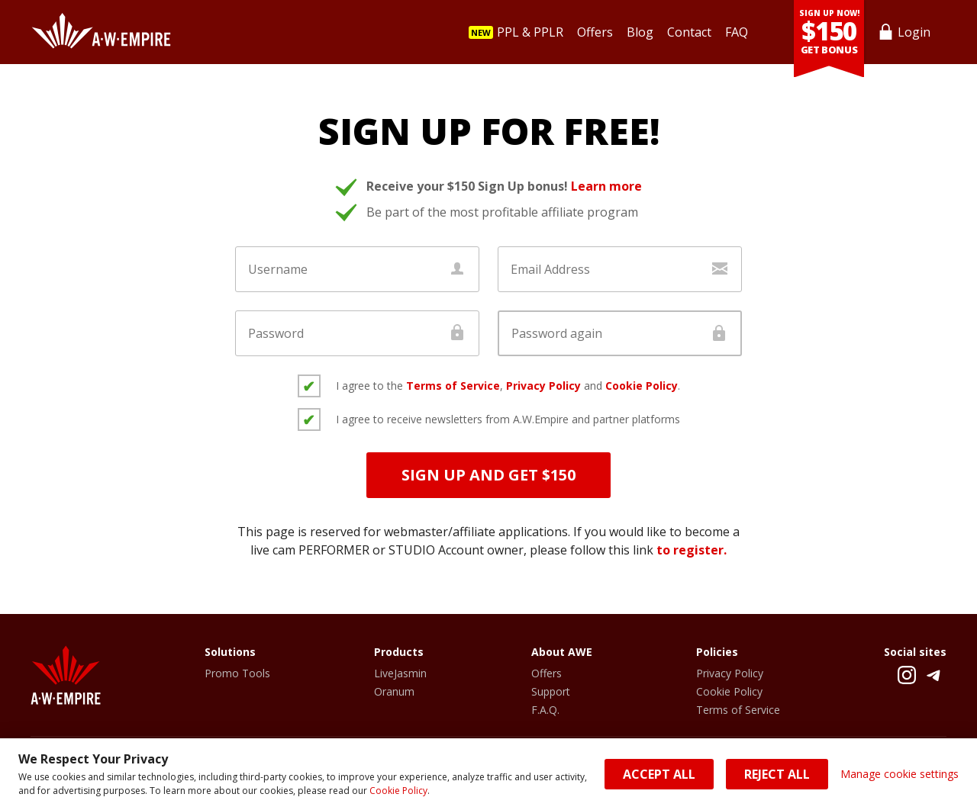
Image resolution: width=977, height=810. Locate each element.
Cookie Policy (398, 790)
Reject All (777, 774)
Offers (546, 673)
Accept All (659, 774)
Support (550, 691)
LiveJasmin (400, 673)
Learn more (606, 186)
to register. (691, 550)
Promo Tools (237, 673)
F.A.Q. (545, 709)
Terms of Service (453, 385)
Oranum (394, 691)
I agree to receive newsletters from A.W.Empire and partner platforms (508, 419)
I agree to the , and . (508, 385)
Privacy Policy (543, 385)
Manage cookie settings (899, 774)
